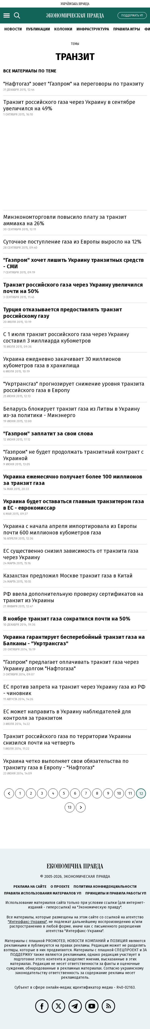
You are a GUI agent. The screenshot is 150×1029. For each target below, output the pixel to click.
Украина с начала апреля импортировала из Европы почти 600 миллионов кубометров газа (70, 529)
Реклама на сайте (29, 886)
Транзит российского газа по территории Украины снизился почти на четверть (67, 739)
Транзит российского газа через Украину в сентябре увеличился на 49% (69, 105)
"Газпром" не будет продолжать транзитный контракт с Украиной (73, 455)
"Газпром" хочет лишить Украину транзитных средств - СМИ (73, 263)
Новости (13, 29)
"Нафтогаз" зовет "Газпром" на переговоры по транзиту (73, 83)
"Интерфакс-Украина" (27, 921)
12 (141, 793)
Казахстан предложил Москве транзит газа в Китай (68, 575)
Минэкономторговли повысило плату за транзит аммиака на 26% (65, 220)
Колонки (63, 29)
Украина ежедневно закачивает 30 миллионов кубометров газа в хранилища (62, 362)
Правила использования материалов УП (42, 893)
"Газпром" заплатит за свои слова (48, 433)
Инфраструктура (92, 29)
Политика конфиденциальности (105, 886)
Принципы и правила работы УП (115, 893)
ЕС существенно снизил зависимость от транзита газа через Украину (70, 554)
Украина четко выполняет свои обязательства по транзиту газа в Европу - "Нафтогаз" (66, 764)
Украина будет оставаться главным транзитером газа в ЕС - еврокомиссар (73, 504)
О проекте (59, 886)
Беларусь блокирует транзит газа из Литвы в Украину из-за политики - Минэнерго (71, 412)
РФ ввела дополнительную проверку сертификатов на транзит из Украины (73, 597)
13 (69, 807)
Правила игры (126, 29)
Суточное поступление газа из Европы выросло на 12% (72, 241)
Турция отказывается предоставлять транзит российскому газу (62, 312)
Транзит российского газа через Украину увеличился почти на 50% (73, 287)
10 (119, 793)
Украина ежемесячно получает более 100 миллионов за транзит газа (72, 479)
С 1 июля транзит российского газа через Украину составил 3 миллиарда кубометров (66, 337)
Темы (75, 44)
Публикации (38, 29)
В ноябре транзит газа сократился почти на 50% (66, 618)
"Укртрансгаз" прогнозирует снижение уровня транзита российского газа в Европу (73, 386)
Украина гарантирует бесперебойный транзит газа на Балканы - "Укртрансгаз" (74, 640)
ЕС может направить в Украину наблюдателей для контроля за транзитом (67, 714)
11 (130, 793)
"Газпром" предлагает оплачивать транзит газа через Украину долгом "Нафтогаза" (71, 665)
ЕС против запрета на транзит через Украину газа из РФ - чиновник (74, 689)
